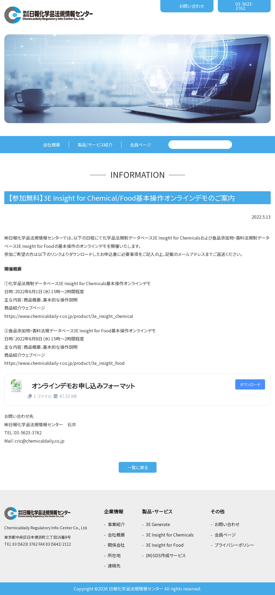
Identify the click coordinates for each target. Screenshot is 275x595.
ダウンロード (250, 384)
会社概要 (51, 144)
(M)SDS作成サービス (166, 555)
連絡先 (114, 565)
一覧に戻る (137, 467)
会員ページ (140, 144)
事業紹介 (116, 524)
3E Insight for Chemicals (170, 534)
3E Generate (158, 524)
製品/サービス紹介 (95, 144)
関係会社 (116, 545)
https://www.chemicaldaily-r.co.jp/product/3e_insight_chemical (68, 316)
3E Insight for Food (165, 545)
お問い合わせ (191, 6)
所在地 (114, 555)
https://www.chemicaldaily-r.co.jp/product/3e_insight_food (64, 363)
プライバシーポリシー (234, 545)
